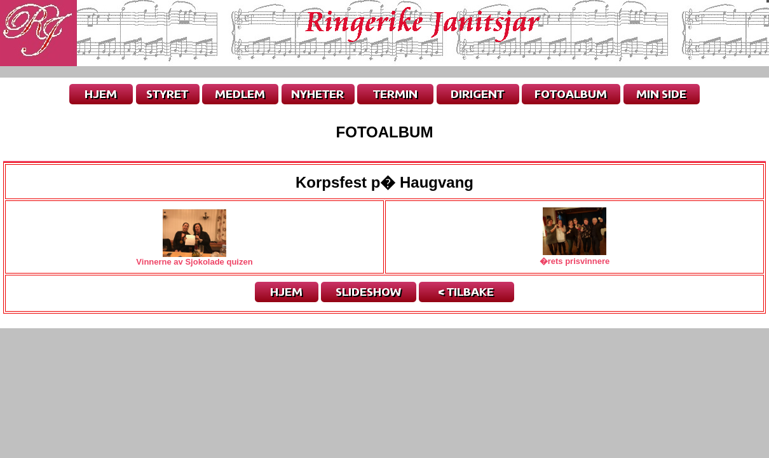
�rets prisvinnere (575, 256)
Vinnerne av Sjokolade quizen (194, 258)
